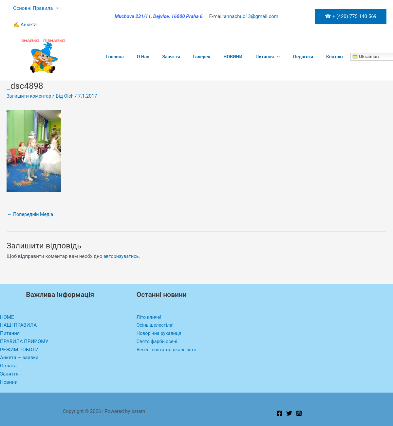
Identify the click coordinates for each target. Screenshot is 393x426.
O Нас (137, 40)
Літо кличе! (149, 301)
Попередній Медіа (31, 198)
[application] (54, 8)
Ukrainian (334, 40)
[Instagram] (299, 397)
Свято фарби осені (158, 325)
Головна (113, 40)
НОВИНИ (215, 40)
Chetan (39, 422)
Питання (246, 40)
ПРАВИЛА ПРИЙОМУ (24, 325)
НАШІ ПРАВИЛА (18, 309)
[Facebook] (279, 397)
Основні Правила (34, 8)
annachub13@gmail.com (251, 8)
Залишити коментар (30, 80)
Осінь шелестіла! (156, 309)
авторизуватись (121, 240)
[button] (350, 8)
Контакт (305, 40)
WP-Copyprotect (62, 422)
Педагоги (278, 40)
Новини (9, 366)
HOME (7, 301)
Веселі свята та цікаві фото (168, 334)
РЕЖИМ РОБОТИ (19, 334)
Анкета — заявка (19, 342)
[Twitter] (289, 397)
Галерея (187, 40)
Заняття (161, 40)
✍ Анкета (79, 8)
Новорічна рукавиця (160, 317)
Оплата (8, 350)
